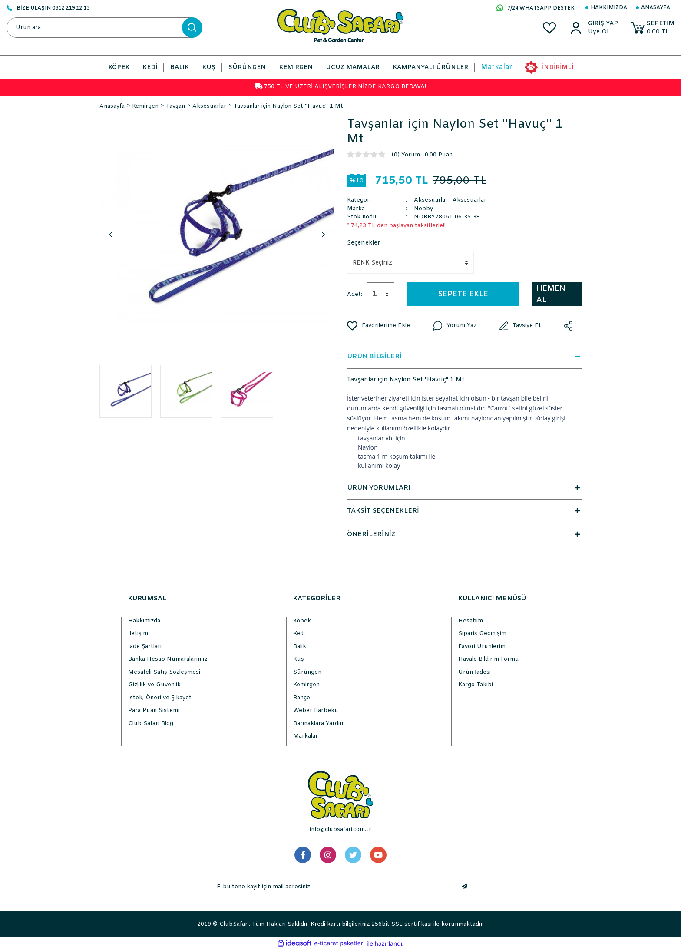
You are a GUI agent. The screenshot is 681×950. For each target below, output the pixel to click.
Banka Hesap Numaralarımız (167, 659)
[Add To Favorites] (378, 325)
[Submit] (464, 887)
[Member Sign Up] (601, 32)
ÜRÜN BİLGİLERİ (464, 356)
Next (323, 234)
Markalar (496, 67)
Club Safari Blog (150, 723)
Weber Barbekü (315, 710)
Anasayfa (655, 7)
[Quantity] (380, 294)
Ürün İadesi (474, 672)
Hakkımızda (609, 7)
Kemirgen (306, 685)
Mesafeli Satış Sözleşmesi (164, 672)
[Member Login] (601, 24)
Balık (299, 646)
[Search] (104, 27)
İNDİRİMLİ (557, 67)
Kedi (299, 633)
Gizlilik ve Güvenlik (154, 685)
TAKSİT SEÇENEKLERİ (464, 510)
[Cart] (651, 28)
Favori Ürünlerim (482, 646)
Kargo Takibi (475, 685)
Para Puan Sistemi (153, 710)
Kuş (298, 659)
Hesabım (470, 621)
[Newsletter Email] (332, 887)
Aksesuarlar (431, 200)
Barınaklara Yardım (319, 723)
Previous (110, 234)
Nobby (423, 208)
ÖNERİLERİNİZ (464, 534)
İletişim (138, 633)
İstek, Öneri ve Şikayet (160, 698)
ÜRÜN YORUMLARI (464, 487)
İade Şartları (145, 646)
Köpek (302, 621)
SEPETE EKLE (463, 294)
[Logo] (340, 25)
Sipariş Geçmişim (482, 633)
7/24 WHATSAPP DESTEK (535, 8)
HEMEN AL (550, 294)
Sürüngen (307, 672)
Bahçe (301, 698)
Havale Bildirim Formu (488, 659)
